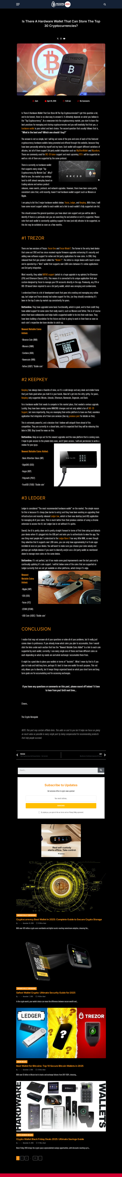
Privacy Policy (73, 812)
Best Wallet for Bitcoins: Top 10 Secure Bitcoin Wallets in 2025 (49, 1066)
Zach (19, 923)
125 (35, 1158)
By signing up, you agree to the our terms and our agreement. (61, 812)
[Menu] (18, 4)
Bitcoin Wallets (22, 1062)
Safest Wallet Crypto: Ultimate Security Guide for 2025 (45, 992)
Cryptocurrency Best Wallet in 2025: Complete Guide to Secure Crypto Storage (59, 919)
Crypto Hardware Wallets (25, 1135)
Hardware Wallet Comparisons (26, 915)
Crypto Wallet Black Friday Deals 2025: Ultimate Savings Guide (50, 1139)
